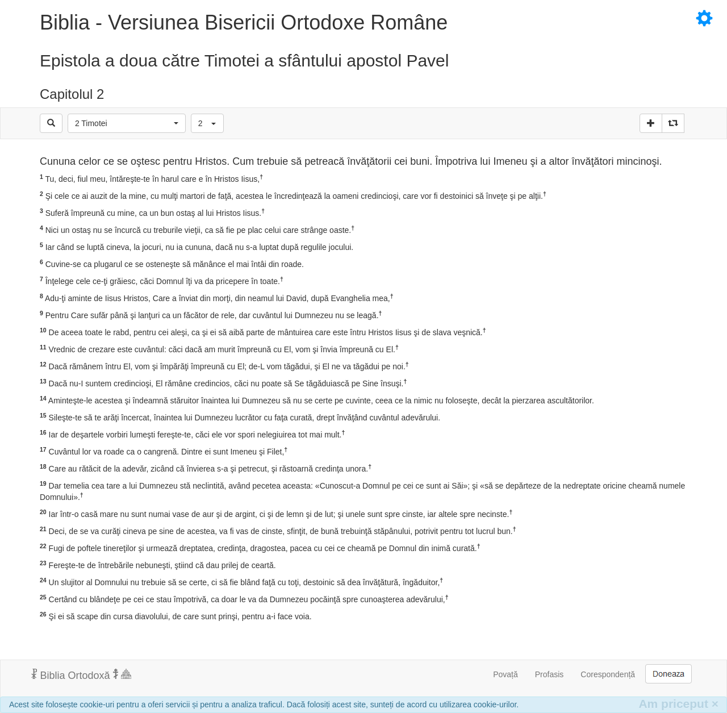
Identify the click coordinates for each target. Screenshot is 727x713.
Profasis (549, 674)
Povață (505, 674)
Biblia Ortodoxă (81, 675)
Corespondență (607, 674)
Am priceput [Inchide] (678, 704)
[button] (127, 123)
